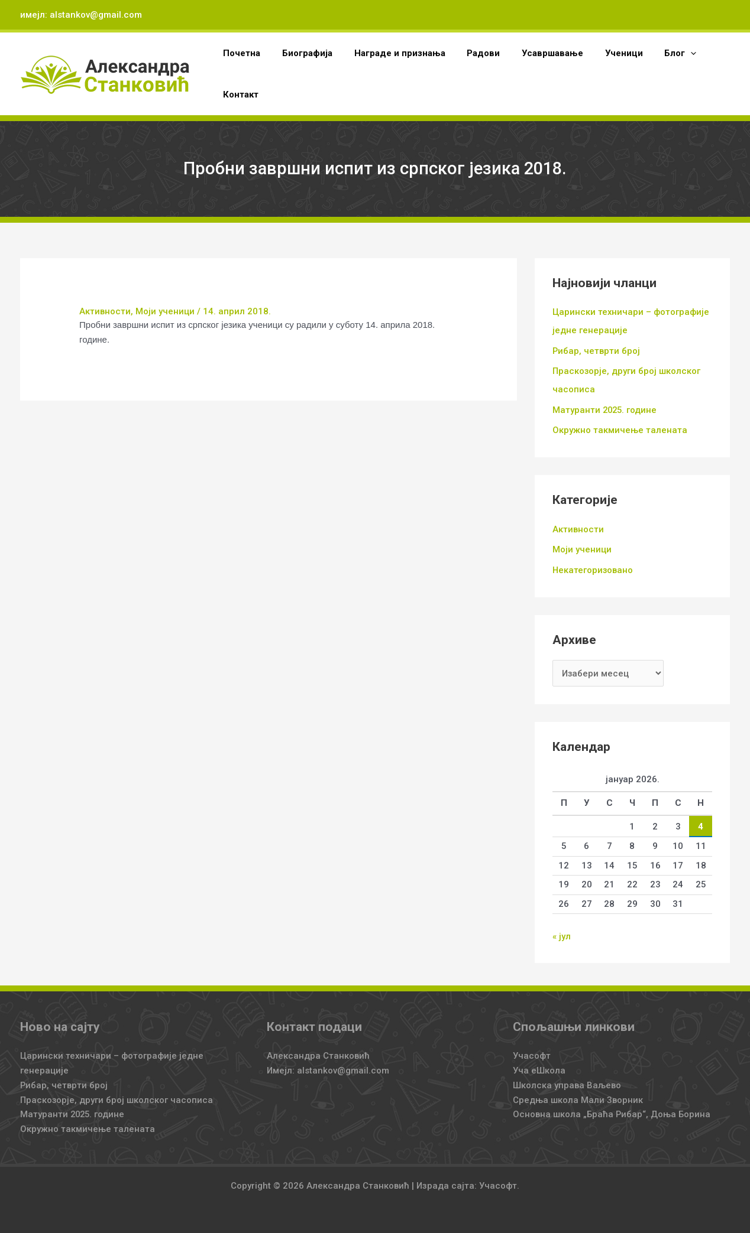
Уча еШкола (539, 1065)
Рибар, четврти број (596, 349)
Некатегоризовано (593, 566)
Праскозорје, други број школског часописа (117, 1094)
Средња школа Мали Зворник (578, 1094)
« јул (561, 931)
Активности (105, 311)
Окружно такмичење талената (619, 427)
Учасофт (532, 1051)
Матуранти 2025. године (605, 407)
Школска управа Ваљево (567, 1080)
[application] (665, 53)
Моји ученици (165, 311)
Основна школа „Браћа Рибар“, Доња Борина (612, 1109)
